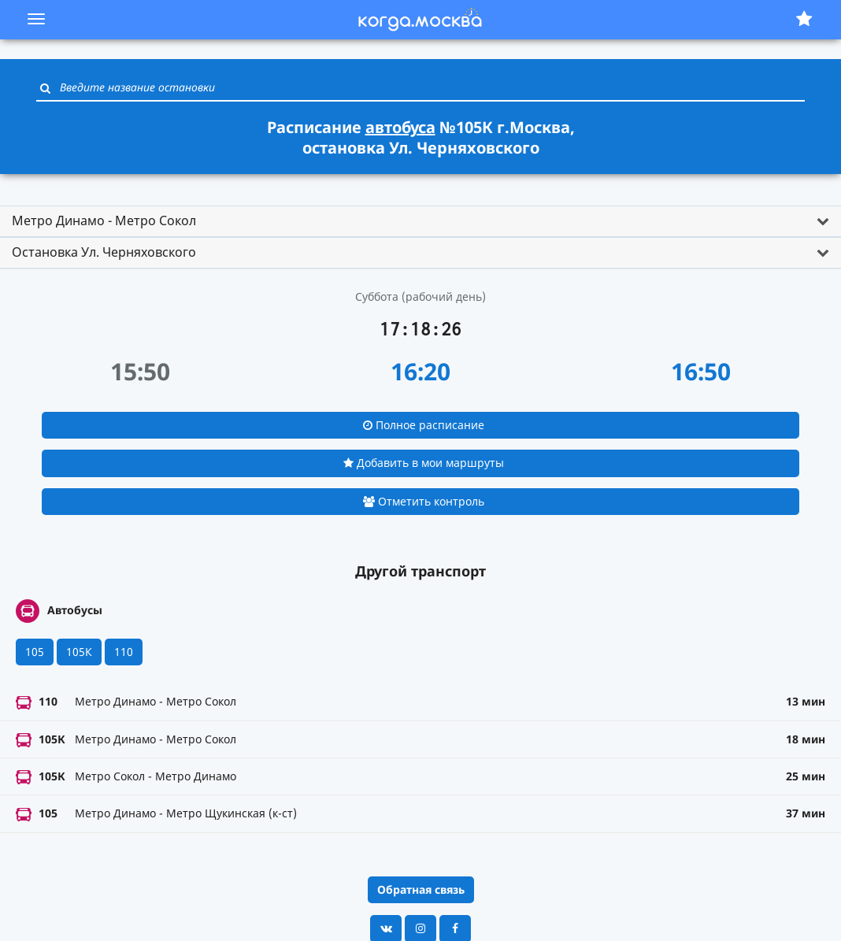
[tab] (420, 221)
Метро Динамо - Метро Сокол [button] (104, 220)
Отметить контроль (423, 501)
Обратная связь (421, 889)
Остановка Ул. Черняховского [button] (104, 252)
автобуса (400, 127)
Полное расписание (423, 424)
